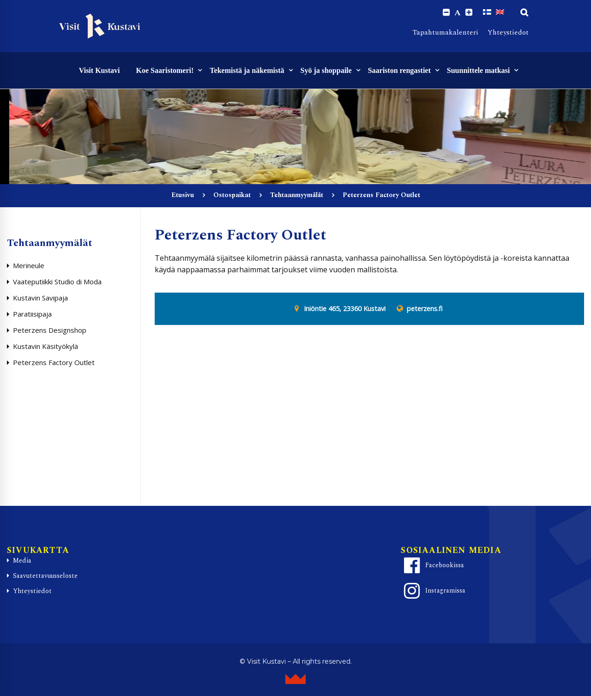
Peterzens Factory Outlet (54, 362)
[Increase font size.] (468, 12)
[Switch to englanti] (500, 12)
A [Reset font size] (457, 13)
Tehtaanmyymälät (296, 195)
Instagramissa (433, 591)
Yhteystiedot (508, 32)
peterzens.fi (424, 309)
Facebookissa (432, 566)
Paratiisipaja (32, 313)
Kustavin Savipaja (40, 297)
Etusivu (182, 195)
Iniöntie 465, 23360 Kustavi (345, 309)
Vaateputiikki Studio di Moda (57, 281)
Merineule (28, 265)
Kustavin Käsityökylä (45, 346)
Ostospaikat (232, 195)
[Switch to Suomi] (487, 12)
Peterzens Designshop (49, 330)
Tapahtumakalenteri (445, 32)
